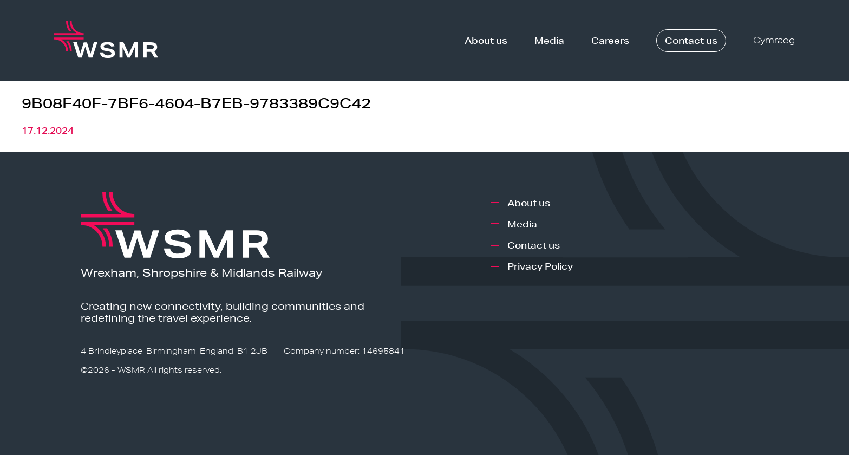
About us (486, 40)
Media (549, 40)
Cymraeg (774, 40)
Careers (610, 40)
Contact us (691, 40)
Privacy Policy (540, 266)
